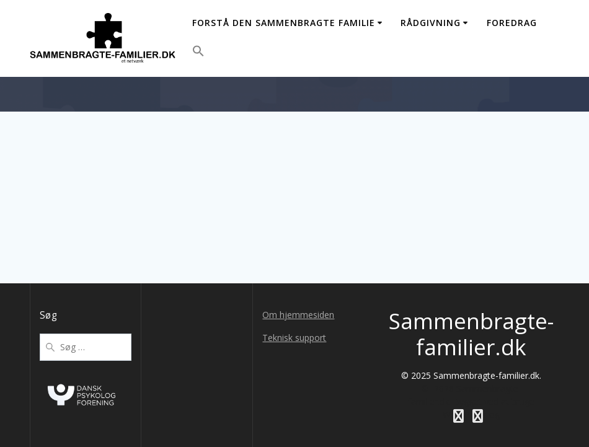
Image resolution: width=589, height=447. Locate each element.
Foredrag (512, 23)
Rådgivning (431, 23)
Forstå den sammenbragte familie (283, 23)
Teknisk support (294, 337)
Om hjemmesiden (298, 315)
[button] (198, 53)
